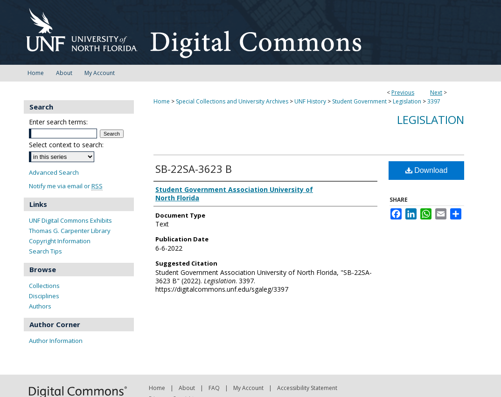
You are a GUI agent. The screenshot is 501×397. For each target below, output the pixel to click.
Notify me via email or (66, 186)
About (187, 388)
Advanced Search (54, 172)
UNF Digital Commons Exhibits (70, 220)
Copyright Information (59, 241)
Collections (44, 285)
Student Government (359, 101)
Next (436, 92)
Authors (40, 306)
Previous (402, 92)
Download (426, 170)
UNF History (310, 101)
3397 (433, 101)
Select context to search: (66, 144)
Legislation (407, 101)
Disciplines (44, 296)
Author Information (56, 340)
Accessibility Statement (307, 388)
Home (161, 101)
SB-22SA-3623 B (193, 169)
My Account (248, 388)
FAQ (214, 388)
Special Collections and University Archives (232, 101)
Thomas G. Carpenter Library (70, 230)
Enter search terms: (58, 121)
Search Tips (45, 251)
